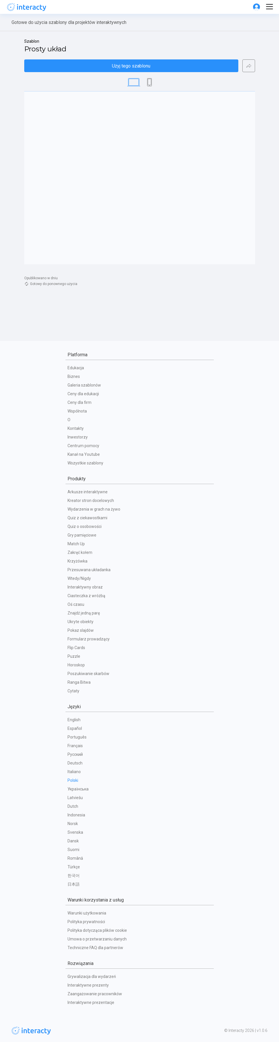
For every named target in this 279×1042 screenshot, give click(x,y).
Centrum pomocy (83, 445)
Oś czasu (76, 604)
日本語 (74, 884)
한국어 (74, 875)
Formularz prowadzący (89, 639)
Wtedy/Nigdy (79, 578)
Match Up (76, 543)
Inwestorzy (78, 437)
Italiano (74, 771)
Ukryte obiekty (80, 621)
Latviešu (75, 797)
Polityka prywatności (86, 921)
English (74, 719)
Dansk (73, 841)
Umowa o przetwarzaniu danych (97, 939)
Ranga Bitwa (79, 682)
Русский (75, 754)
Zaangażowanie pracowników (95, 994)
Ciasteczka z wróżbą (86, 595)
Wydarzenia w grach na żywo (94, 509)
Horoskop (76, 665)
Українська (78, 789)
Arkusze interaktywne (88, 492)
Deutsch (75, 763)
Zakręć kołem (80, 552)
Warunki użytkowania (87, 913)
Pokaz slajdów (81, 630)
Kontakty (76, 428)
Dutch (73, 806)
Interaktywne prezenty (88, 985)
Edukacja (76, 368)
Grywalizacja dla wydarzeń (92, 976)
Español (75, 728)
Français (75, 745)
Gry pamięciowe (82, 535)
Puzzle (74, 656)
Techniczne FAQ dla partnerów (95, 947)
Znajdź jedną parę (84, 613)
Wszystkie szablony (85, 463)
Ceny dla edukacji (83, 393)
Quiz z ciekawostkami (87, 518)
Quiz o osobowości (85, 526)
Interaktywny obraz (85, 587)
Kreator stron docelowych (91, 500)
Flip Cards (76, 647)
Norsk (73, 823)
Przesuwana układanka (89, 569)
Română (75, 858)
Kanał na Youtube (84, 454)
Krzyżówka (77, 561)
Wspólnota (77, 411)
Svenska (75, 832)
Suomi (73, 849)
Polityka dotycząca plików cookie (97, 930)
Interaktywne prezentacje (91, 1002)
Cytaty (73, 691)
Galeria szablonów (84, 385)
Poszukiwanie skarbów (88, 673)
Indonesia (76, 815)
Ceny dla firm (79, 402)
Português (77, 737)
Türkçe (74, 867)
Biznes (74, 376)
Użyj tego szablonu (131, 66)
